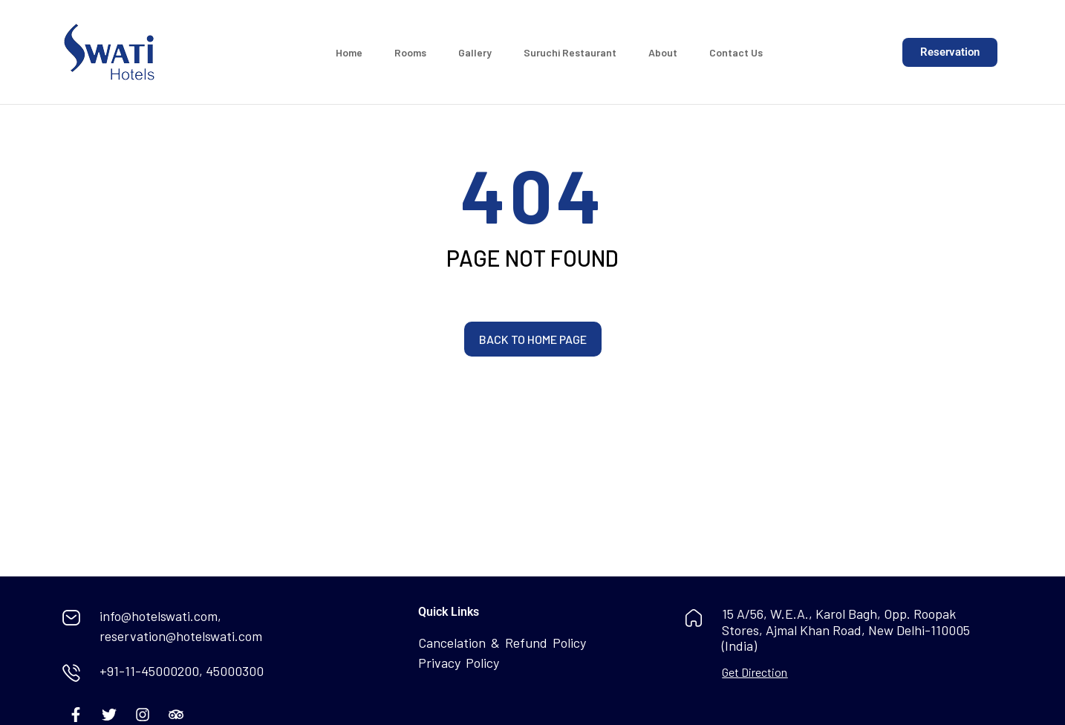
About (662, 52)
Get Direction (754, 672)
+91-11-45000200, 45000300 (182, 671)
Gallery (475, 52)
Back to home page (533, 339)
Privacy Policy (458, 662)
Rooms (410, 52)
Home (349, 52)
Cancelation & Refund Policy (502, 642)
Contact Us (736, 52)
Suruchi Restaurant (570, 52)
